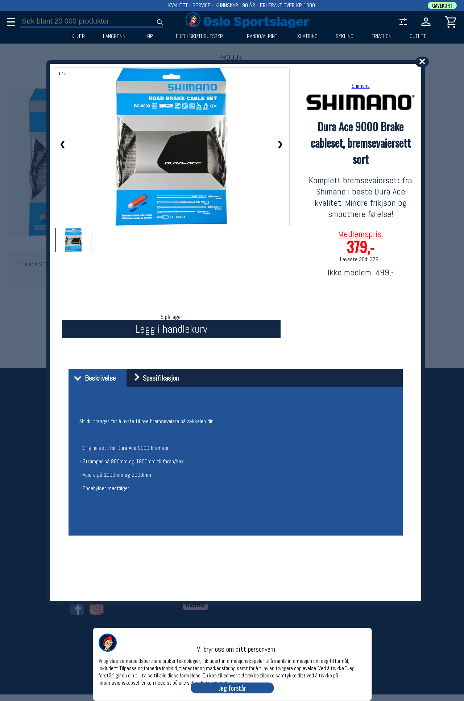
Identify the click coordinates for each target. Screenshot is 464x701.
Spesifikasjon (153, 378)
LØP (149, 36)
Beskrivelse (93, 378)
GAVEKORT (442, 5)
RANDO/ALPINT (262, 36)
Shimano (361, 86)
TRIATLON (382, 36)
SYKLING (344, 36)
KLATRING (307, 36)
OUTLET (418, 36)
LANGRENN (114, 36)
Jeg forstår (232, 688)
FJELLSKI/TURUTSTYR (199, 36)
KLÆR (78, 36)
